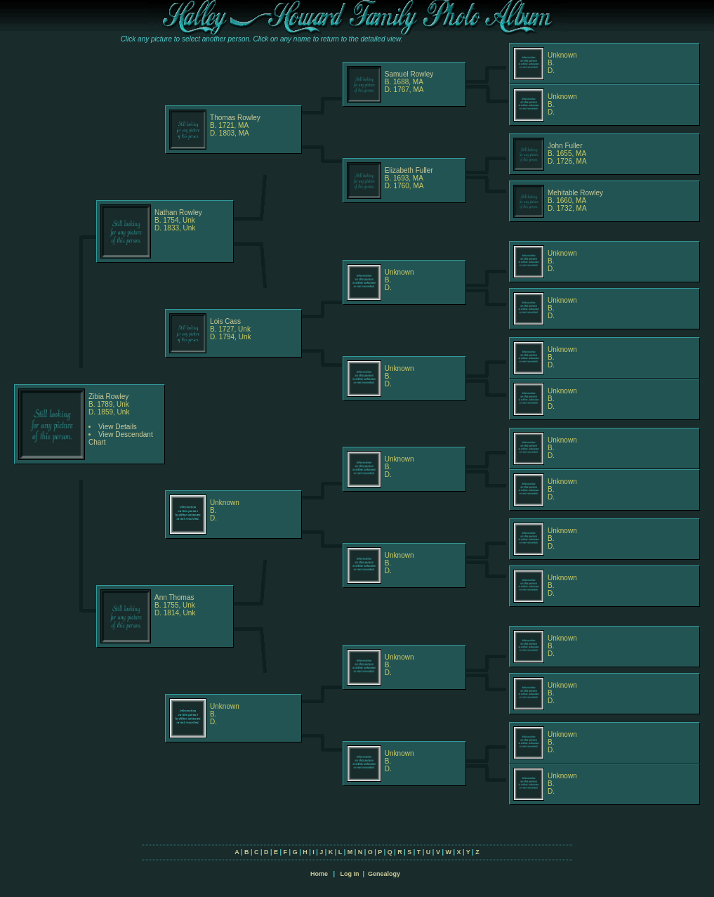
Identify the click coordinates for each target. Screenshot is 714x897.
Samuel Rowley (409, 74)
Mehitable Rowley (575, 193)
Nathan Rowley (178, 212)
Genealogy (384, 873)
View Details (117, 427)
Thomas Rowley (235, 118)
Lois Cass (225, 321)
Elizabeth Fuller (409, 170)
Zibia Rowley (108, 396)
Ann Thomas (174, 597)
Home (319, 873)
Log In (349, 873)
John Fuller (565, 146)
